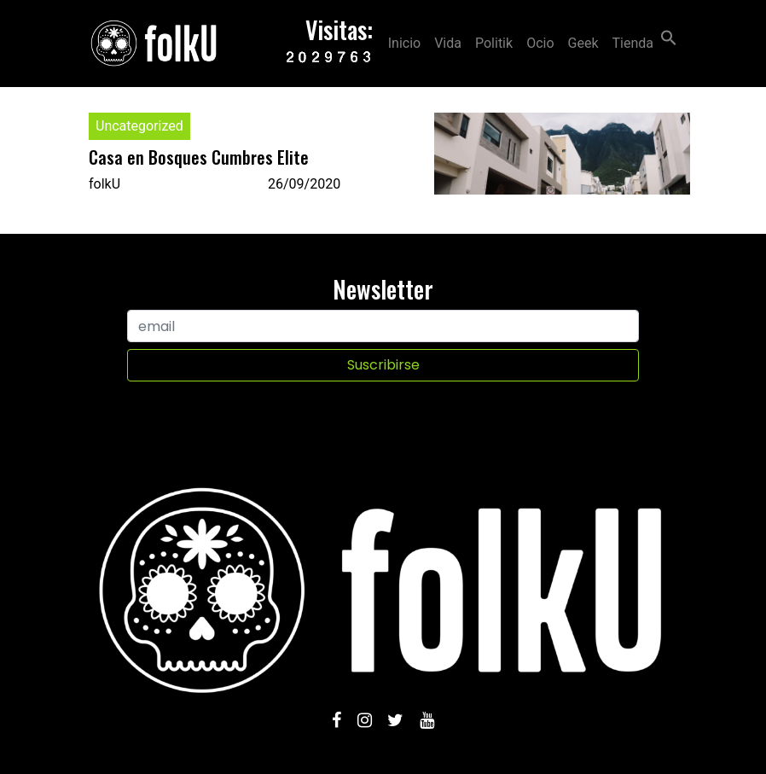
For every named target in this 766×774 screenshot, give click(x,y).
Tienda (632, 43)
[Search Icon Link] (668, 36)
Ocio (540, 43)
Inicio (404, 43)
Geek (583, 43)
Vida (447, 43)
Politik (494, 43)
